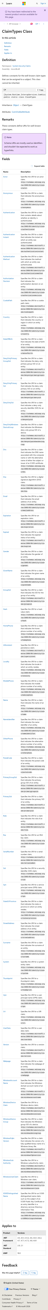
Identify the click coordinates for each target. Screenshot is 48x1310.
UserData (6, 1028)
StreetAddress (8, 923)
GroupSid (7, 590)
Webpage (6, 1061)
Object (16, 105)
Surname (6, 942)
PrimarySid (7, 796)
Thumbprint (7, 978)
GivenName (7, 570)
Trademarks (6, 1306)
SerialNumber (8, 851)
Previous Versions (22, 1295)
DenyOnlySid (8, 402)
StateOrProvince (9, 901)
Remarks (7, 46)
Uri (4, 1011)
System (6, 961)
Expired (6, 532)
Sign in (43, 3)
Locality (6, 661)
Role (5, 816)
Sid (4, 868)
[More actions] (43, 24)
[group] (24, 96)
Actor (5, 176)
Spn (4, 884)
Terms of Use (32, 1302)
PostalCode (7, 758)
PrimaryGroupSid (10, 777)
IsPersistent (7, 645)
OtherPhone (8, 738)
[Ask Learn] (31, 24)
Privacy (16, 1299)
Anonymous (8, 193)
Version (6, 1044)
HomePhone (8, 625)
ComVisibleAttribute (21, 111)
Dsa (4, 477)
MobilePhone (8, 681)
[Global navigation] (2, 3)
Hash (5, 609)
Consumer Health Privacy (12, 1302)
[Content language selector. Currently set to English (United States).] (13, 1283)
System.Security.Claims (22, 66)
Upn (5, 995)
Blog (34, 1295)
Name (5, 700)
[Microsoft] (24, 3)
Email (5, 496)
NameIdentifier (9, 719)
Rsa (4, 835)
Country (6, 317)
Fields (6, 49)
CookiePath (7, 300)
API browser (13, 24)
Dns (4, 449)
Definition (8, 43)
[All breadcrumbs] (4, 24)
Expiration (7, 515)
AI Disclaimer (7, 1295)
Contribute (6, 1299)
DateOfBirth (8, 339)
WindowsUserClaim (10, 1176)
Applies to (8, 53)
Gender (6, 551)
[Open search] (37, 3)
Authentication (9, 212)
